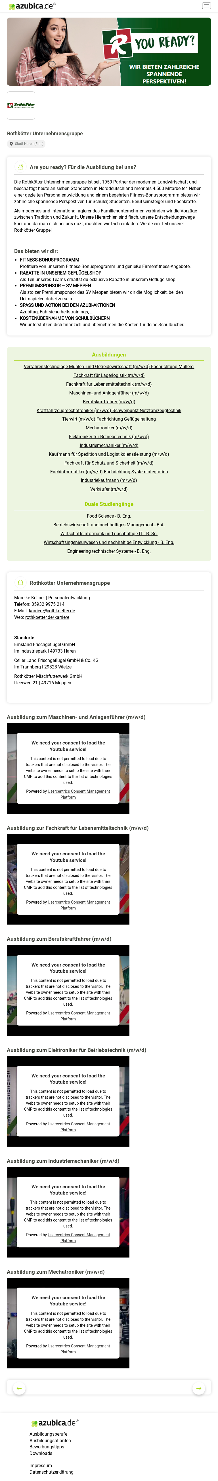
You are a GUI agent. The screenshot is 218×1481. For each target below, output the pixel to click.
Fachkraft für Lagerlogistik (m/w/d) (109, 375)
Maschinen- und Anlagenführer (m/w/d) (109, 393)
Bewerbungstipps (47, 1447)
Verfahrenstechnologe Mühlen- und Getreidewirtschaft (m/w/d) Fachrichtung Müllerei (109, 366)
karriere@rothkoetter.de (52, 610)
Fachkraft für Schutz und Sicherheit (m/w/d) (109, 463)
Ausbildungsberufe (48, 1434)
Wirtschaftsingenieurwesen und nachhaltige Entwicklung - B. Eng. (109, 542)
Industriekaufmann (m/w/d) (109, 480)
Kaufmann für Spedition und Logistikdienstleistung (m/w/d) (109, 454)
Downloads (41, 1453)
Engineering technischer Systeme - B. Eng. (109, 551)
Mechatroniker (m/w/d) (109, 428)
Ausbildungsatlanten (50, 1440)
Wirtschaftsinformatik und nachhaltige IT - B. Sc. (109, 533)
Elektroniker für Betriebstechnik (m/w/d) (109, 436)
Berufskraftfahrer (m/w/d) (109, 401)
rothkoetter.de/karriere (47, 617)
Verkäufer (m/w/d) (109, 489)
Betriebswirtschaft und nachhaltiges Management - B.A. (109, 525)
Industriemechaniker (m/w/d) (109, 445)
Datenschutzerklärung (52, 1472)
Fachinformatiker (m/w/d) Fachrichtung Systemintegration (109, 471)
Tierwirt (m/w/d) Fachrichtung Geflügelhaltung (109, 419)
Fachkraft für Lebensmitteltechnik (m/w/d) (109, 384)
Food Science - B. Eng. (109, 516)
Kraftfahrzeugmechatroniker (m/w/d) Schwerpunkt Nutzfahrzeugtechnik (109, 410)
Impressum (41, 1465)
